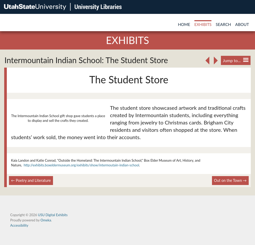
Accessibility (19, 225)
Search (223, 24)
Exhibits (203, 24)
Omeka (45, 220)
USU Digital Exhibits (52, 215)
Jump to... (235, 60)
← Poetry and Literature (31, 180)
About (242, 24)
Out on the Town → (230, 180)
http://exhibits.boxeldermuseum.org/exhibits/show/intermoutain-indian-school (81, 165)
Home (184, 24)
